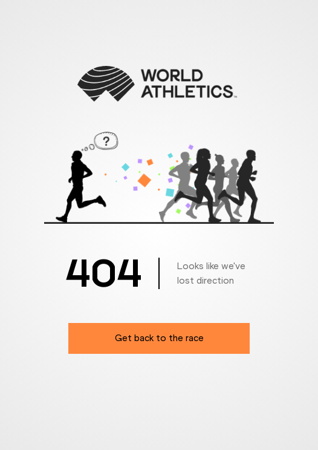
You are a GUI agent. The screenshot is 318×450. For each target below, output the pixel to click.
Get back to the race (159, 338)
